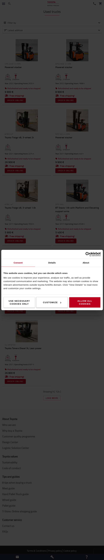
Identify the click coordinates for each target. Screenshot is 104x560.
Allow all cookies (84, 302)
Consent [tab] (18, 262)
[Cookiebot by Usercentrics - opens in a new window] (88, 254)
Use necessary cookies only (19, 302)
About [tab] (86, 262)
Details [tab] (52, 262)
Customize (52, 302)
